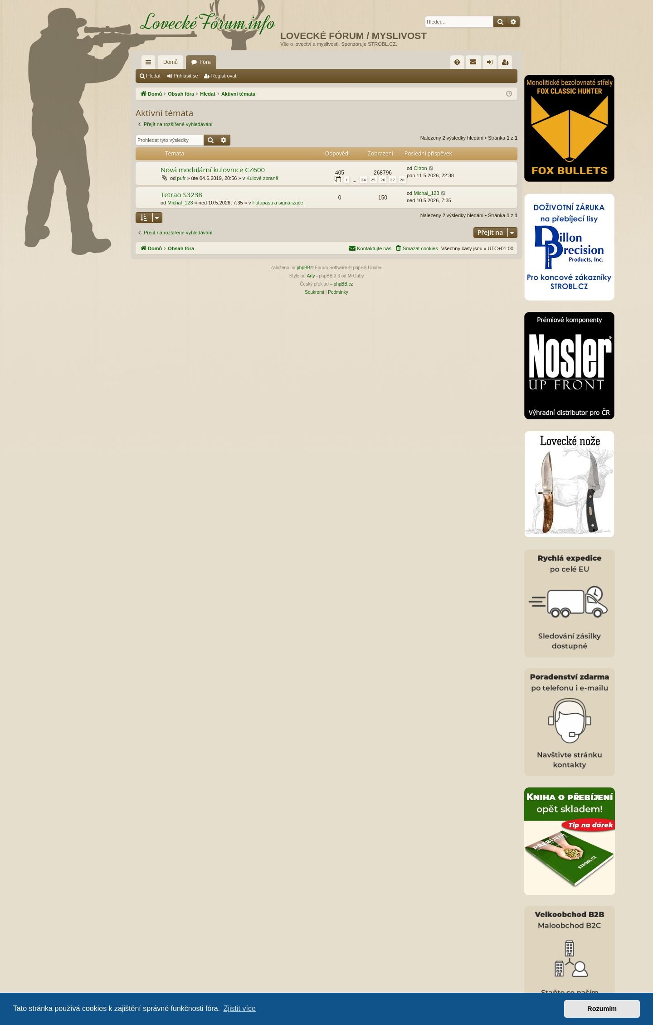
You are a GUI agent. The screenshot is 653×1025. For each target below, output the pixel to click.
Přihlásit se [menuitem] (492, 64)
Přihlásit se (186, 75)
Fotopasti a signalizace (277, 202)
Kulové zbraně (262, 178)
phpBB (303, 267)
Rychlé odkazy (150, 64)
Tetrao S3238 (181, 194)
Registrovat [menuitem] (507, 64)
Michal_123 (180, 202)
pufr (181, 178)
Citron (420, 168)
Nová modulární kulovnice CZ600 (213, 169)
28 (402, 180)
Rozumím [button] (602, 1008)
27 (392, 180)
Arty (311, 275)
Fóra (205, 62)
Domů (170, 62)
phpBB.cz (343, 284)
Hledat (153, 75)
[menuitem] (457, 62)
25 (373, 180)
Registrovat (224, 75)
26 (382, 180)
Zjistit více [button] (240, 1008)
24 (363, 180)
